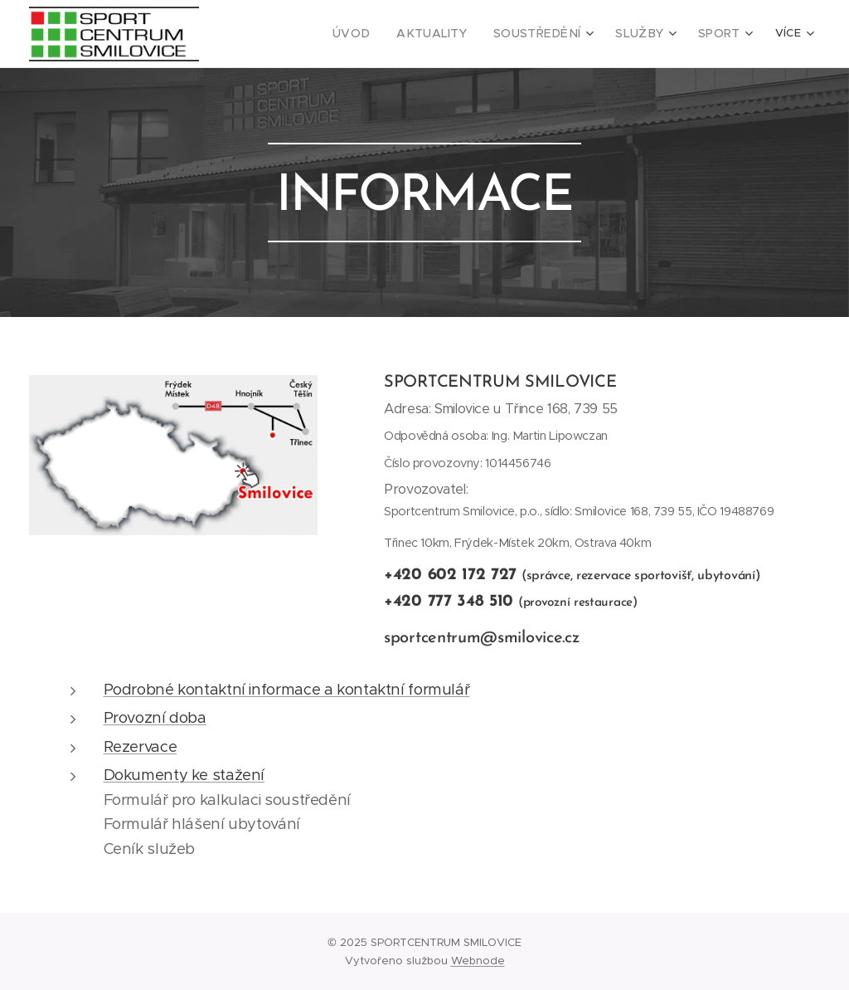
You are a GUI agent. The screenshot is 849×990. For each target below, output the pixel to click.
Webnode (478, 960)
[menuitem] (268, 34)
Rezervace (140, 746)
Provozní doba (155, 717)
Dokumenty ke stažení (184, 774)
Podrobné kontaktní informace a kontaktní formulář (287, 689)
